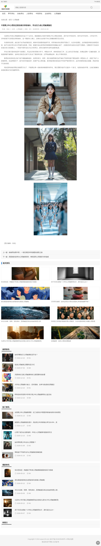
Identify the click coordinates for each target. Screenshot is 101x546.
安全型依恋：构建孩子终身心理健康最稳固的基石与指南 (19, 282)
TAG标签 (97, 1)
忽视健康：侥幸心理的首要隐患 (61, 341)
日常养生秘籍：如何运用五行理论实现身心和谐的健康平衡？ (70, 301)
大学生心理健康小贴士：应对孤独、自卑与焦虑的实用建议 (34, 384)
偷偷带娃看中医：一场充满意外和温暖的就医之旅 (26, 252)
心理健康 (16, 20)
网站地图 (70, 539)
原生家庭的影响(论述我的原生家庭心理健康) (15, 301)
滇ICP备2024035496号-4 (58, 539)
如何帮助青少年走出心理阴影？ (25, 442)
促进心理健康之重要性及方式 (25, 364)
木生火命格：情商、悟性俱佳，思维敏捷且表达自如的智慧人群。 (21, 321)
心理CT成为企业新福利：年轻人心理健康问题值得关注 (33, 432)
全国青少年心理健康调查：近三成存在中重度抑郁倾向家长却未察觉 (38, 412)
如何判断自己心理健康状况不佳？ (26, 354)
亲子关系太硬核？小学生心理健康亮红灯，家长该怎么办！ (69, 282)
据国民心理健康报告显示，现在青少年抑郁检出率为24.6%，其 (36, 422)
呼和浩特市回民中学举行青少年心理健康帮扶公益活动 (33, 394)
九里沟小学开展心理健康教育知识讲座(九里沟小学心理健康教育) (21, 341)
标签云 (5, 522)
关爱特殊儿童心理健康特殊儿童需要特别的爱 (30, 374)
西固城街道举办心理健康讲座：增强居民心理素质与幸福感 (29, 257)
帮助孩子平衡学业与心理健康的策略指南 (28, 452)
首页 (3, 13)
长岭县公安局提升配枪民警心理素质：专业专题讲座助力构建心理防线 (73, 321)
